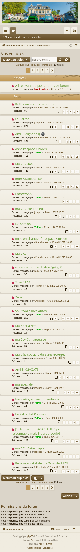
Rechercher (53, 37)
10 (63, 186)
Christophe (40, 300)
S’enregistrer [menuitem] (75, 31)
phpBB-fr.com (45, 544)
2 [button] (32, 70)
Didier (37, 167)
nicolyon (38, 358)
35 (68, 171)
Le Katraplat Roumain (31, 414)
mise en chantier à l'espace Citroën (41, 238)
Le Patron (22, 119)
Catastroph (23, 194)
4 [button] (42, 70)
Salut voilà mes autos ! (31, 311)
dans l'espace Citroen (31, 149)
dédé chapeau (41, 107)
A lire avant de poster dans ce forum (42, 85)
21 (77, 156)
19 (68, 156)
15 (72, 471)
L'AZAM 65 (23, 223)
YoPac (37, 152)
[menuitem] (76, 45)
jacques (38, 122)
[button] (52, 70)
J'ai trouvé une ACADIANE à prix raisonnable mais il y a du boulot (37, 431)
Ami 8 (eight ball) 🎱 (30, 134)
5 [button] (47, 70)
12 (68, 127)
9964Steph (40, 467)
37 (77, 171)
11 (63, 127)
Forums (14, 31)
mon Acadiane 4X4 (29, 178)
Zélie (18, 297)
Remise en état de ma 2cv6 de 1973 (41, 463)
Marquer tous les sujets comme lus (23, 37)
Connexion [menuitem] (68, 31)
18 (63, 156)
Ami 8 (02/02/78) (27, 369)
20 (72, 156)
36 (72, 171)
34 (63, 171)
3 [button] (37, 70)
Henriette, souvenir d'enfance (37, 399)
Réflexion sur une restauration (37, 104)
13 (72, 127)
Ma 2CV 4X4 (24, 164)
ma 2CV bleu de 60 (29, 209)
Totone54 (39, 286)
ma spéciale (24, 384)
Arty (33, 540)
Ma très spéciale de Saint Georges (40, 354)
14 (77, 127)
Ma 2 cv (20, 253)
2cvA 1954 (22, 282)
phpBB (30, 536)
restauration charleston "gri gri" (38, 267)
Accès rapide (6, 31)
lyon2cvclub (41, 89)
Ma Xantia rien (26, 326)
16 (77, 471)
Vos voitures (12, 53)
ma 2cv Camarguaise (30, 339)
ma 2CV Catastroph (29, 448)
